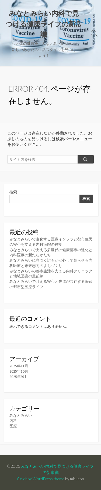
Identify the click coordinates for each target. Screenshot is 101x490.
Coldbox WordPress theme (40, 478)
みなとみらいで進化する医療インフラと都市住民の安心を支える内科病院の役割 (50, 242)
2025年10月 (18, 371)
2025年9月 (17, 376)
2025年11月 (18, 365)
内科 (13, 420)
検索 (13, 192)
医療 (13, 426)
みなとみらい (20, 415)
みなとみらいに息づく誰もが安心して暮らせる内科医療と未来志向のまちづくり (50, 263)
